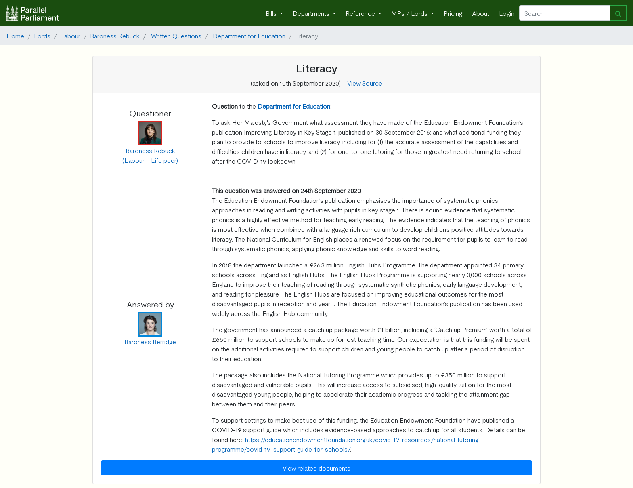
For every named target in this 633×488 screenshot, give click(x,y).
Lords (42, 35)
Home (15, 35)
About (480, 12)
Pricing (453, 12)
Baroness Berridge (150, 341)
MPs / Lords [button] (410, 12)
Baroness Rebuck (115, 35)
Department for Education (249, 35)
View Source (364, 82)
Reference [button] (361, 12)
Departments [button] (312, 12)
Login (506, 12)
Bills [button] (272, 12)
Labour (70, 35)
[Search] (564, 13)
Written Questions (176, 35)
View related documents (316, 467)
